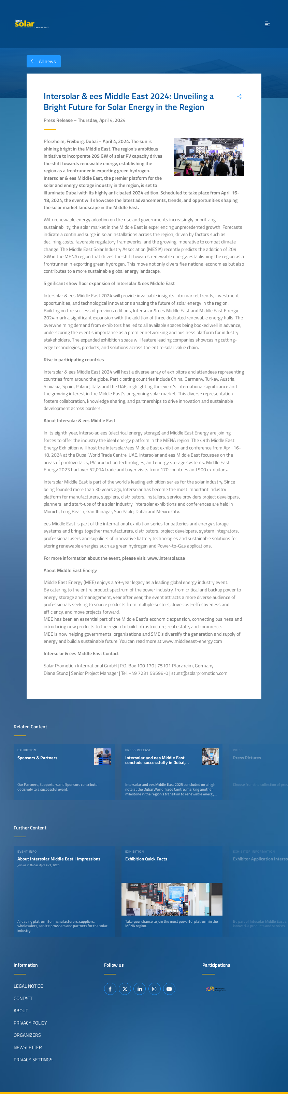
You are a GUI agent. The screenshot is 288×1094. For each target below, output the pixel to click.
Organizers (27, 1035)
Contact (23, 998)
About (21, 1010)
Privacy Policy (30, 1023)
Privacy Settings (33, 1059)
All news (41, 61)
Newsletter (28, 1047)
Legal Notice (28, 986)
